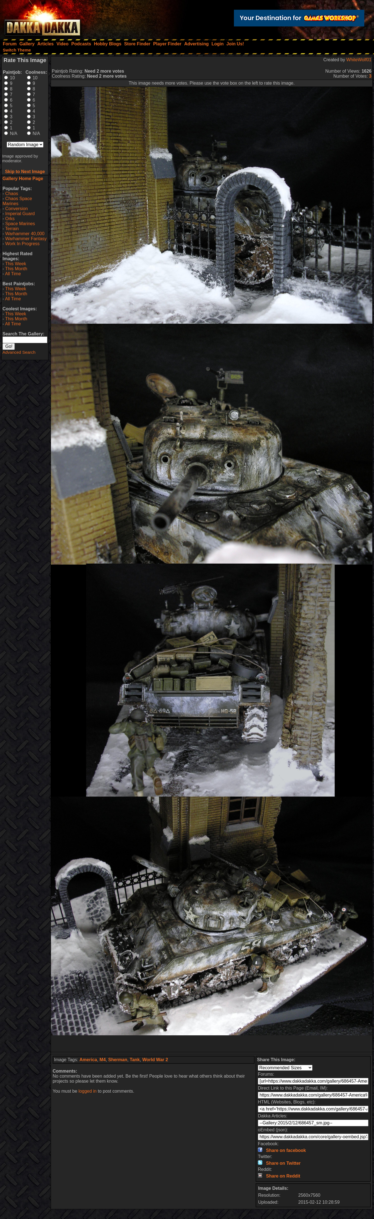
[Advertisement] (211, 1043)
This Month (16, 268)
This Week (15, 263)
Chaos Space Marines (17, 201)
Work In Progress (22, 243)
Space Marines (20, 223)
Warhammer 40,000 (25, 233)
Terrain (12, 228)
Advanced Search (19, 352)
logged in (88, 1091)
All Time (13, 273)
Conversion (16, 208)
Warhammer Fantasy (26, 238)
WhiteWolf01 (358, 59)
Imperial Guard (20, 213)
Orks (10, 218)
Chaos (11, 193)
